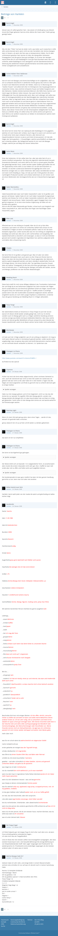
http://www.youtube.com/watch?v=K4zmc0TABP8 (18, 358)
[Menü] (55, 3)
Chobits (8, 248)
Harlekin (8, 25)
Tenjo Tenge (10, 305)
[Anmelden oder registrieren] (50, 2)
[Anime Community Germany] (2, 3)
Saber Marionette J (12, 187)
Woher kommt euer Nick (14, 487)
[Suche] (45, 3)
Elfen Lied (9, 218)
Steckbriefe (10, 504)
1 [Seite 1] (2, 18)
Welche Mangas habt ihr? (14, 856)
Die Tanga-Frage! (12, 825)
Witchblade (10, 330)
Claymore (9, 370)
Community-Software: (29, 933)
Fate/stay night (11, 410)
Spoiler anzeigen (10, 389)
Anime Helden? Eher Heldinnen (16, 74)
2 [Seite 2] (4, 18)
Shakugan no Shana (13, 351)
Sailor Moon (10, 151)
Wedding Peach (11, 277)
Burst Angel (10, 23)
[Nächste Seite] (8, 17)
